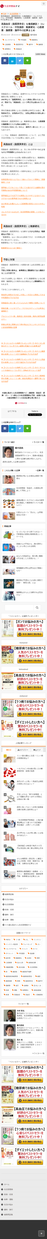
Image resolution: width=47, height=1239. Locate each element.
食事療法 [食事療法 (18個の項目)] (25, 990)
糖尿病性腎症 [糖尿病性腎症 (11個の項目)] (27, 976)
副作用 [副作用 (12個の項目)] (8, 958)
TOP (3, 14)
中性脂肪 (23, 40)
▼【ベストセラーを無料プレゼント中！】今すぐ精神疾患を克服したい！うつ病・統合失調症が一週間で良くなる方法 (23, 378)
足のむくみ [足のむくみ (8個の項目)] (37, 985)
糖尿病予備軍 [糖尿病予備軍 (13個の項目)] (26, 972)
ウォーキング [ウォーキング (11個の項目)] (27, 944)
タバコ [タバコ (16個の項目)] (35, 949)
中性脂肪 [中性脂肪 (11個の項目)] (22, 953)
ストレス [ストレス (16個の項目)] (25, 949)
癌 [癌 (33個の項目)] (6, 972)
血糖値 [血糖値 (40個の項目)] (26, 985)
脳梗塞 (40, 44)
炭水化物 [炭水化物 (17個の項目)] (22, 967)
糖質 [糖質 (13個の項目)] (38, 976)
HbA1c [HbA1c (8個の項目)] (8, 940)
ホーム (6, 1184)
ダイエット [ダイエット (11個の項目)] (9, 953)
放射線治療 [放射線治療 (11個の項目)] (32, 962)
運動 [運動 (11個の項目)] (15, 990)
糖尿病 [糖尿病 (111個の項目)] (15, 972)
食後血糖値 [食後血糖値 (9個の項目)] (37, 990)
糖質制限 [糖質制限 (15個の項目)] (9, 981)
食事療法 (8, 49)
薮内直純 (33, 35)
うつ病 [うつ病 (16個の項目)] (18, 940)
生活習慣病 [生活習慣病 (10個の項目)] (33, 967)
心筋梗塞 (8, 44)
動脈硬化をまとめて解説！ (11, 248)
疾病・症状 (9, 910)
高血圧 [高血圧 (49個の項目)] (27, 995)
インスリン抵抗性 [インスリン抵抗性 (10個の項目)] (12, 944)
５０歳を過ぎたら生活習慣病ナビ (18, 925)
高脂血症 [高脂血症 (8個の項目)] (17, 995)
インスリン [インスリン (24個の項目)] (37, 940)
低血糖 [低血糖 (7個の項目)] (32, 953)
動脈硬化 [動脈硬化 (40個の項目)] (19, 958)
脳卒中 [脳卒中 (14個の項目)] (40, 981)
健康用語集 (9, 894)
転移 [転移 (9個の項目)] (7, 990)
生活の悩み (9, 899)
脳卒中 (31, 44)
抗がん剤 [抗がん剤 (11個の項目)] (20, 962)
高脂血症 (19, 49)
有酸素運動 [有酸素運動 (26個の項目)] (9, 967)
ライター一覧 (39, 442)
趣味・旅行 (9, 915)
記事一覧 (40, 470)
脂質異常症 (19, 44)
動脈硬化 (35, 40)
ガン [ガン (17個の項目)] (38, 944)
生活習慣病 (14, 14)
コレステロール (10, 40)
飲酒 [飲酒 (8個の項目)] (7, 995)
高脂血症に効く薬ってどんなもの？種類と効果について (23, 303)
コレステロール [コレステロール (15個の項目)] (11, 949)
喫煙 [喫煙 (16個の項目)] (38, 958)
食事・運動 (9, 920)
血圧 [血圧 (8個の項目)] (17, 985)
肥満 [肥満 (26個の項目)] (18, 981)
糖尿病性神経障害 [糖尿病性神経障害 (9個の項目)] (12, 976)
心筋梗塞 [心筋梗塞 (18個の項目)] (9, 962)
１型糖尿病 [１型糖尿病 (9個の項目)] (39, 995)
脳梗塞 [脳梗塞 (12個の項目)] (8, 985)
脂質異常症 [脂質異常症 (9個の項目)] (29, 981)
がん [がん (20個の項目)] (26, 940)
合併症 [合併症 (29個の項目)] (29, 958)
